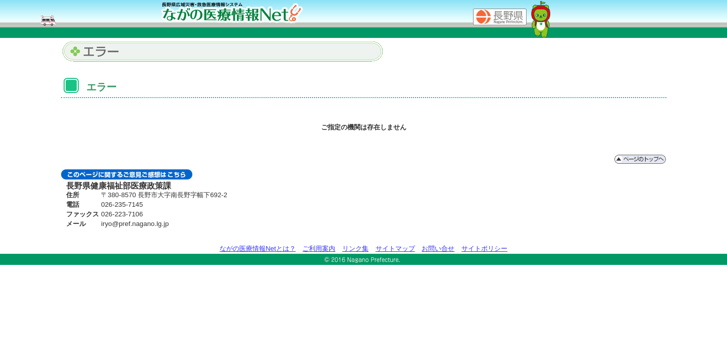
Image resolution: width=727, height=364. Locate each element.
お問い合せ (438, 248)
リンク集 (355, 248)
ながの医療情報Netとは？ (258, 248)
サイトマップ (395, 248)
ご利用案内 (318, 248)
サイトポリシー (484, 248)
